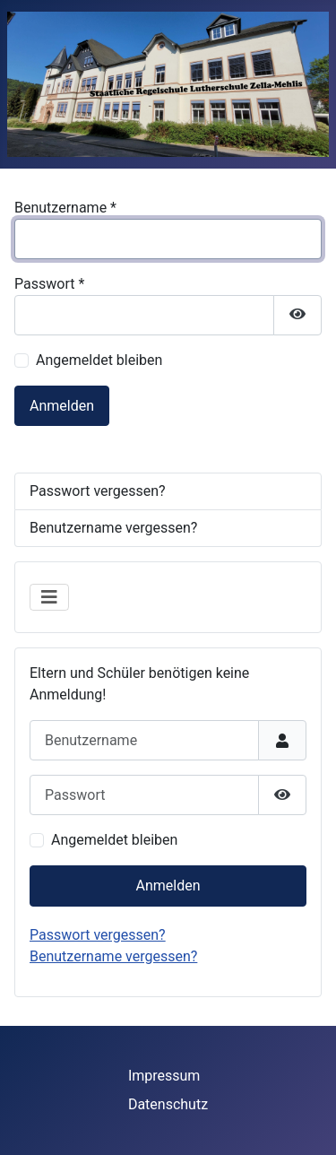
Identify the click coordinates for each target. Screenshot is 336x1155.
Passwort (49, 283)
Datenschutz (168, 1104)
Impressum (164, 1075)
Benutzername (65, 207)
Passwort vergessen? (98, 934)
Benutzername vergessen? (113, 956)
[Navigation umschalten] (49, 597)
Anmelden (167, 885)
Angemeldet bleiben (114, 839)
